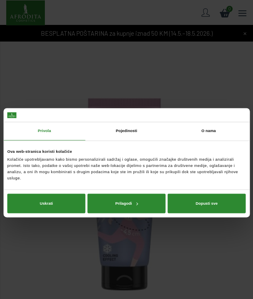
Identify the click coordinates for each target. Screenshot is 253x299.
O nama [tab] (208, 118)
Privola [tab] (44, 118)
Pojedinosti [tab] (127, 118)
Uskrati (46, 190)
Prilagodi (126, 190)
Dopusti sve (207, 190)
